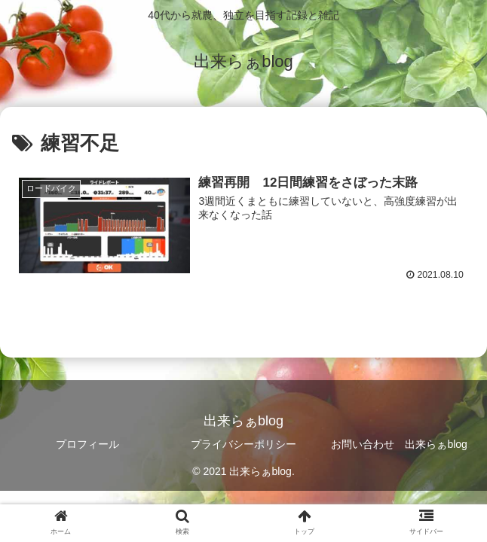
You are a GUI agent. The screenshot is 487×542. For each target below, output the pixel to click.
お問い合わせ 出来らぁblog (399, 444)
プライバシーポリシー (243, 444)
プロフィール (87, 444)
